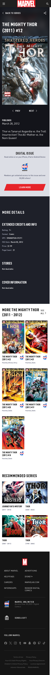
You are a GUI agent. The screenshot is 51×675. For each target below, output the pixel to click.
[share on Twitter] (10, 643)
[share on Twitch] (39, 643)
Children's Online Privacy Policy (16, 664)
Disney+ (29, 576)
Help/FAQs (9, 576)
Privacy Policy (31, 657)
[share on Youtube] (24, 643)
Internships (10, 588)
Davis (33, 363)
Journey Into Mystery (12, 506)
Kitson (10, 363)
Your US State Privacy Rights (15, 660)
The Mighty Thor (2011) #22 (9, 358)
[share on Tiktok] (44, 643)
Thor (27, 506)
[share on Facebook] (5, 643)
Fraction (5, 363)
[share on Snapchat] (29, 643)
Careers (8, 582)
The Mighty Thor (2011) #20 (9, 406)
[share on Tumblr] (20, 643)
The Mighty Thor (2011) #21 (32, 358)
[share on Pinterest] (34, 643)
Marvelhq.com (32, 582)
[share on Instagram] (15, 643)
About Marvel (11, 571)
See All (44, 312)
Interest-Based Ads (18, 667)
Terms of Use (18, 657)
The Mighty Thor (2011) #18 (9, 454)
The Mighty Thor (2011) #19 (32, 406)
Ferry (15, 363)
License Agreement (37, 664)
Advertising (31, 571)
